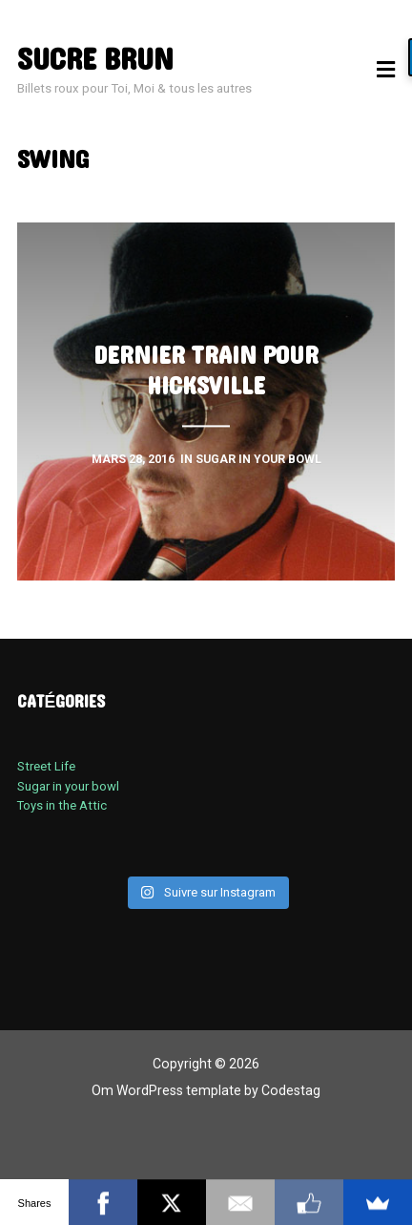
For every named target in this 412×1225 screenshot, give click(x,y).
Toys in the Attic (62, 805)
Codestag (290, 1090)
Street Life (46, 766)
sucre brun (95, 60)
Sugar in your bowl (68, 786)
